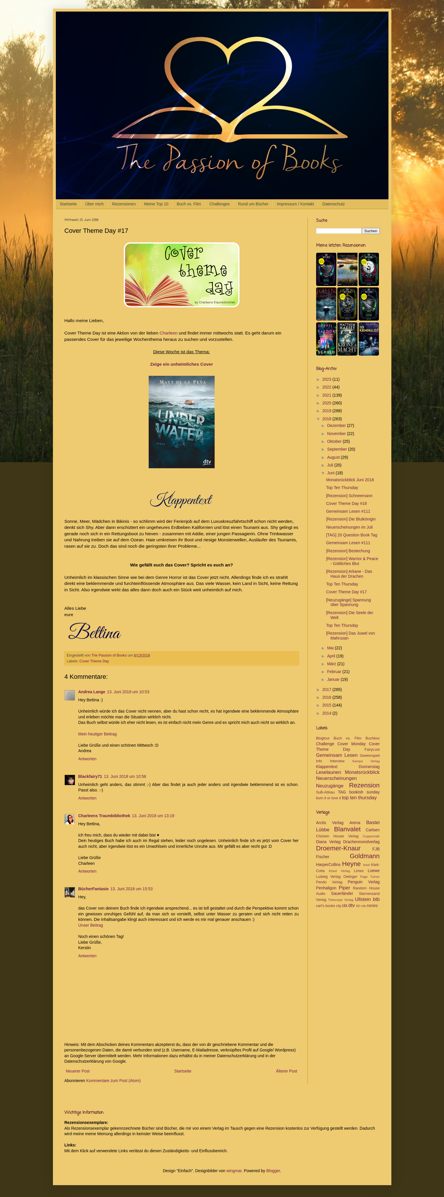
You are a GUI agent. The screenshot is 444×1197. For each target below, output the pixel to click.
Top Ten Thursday (342, 487)
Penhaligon (326, 888)
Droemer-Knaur (338, 848)
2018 (327, 419)
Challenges (219, 204)
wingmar (234, 1170)
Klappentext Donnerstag (348, 766)
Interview (337, 761)
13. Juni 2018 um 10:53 (128, 691)
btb (376, 899)
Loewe (373, 870)
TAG (342, 792)
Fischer (322, 856)
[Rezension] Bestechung (348, 551)
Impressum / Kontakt (295, 204)
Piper (344, 888)
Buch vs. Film (189, 204)
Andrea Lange (91, 691)
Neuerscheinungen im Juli (349, 527)
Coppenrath (371, 836)
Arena (354, 822)
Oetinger (350, 877)
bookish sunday (364, 792)
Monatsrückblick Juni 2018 (350, 479)
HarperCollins (328, 864)
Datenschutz (334, 204)
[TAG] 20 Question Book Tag (351, 535)
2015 (327, 705)
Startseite (68, 204)
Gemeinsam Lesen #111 (348, 511)
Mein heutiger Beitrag (97, 734)
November (337, 433)
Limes (359, 871)
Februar (334, 671)
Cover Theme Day (94, 661)
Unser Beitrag (90, 925)
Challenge (325, 743)
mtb (363, 906)
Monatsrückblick (362, 772)
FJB (376, 849)
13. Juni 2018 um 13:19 (153, 815)
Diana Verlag (328, 841)
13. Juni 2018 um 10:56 (125, 776)
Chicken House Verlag (337, 836)
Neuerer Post (78, 1071)
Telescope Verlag (340, 900)
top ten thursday (359, 797)
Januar (334, 679)
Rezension (364, 785)
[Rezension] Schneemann (349, 495)
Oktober (335, 441)
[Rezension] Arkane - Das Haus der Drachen (349, 574)
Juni (331, 473)
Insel (366, 865)
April (331, 656)
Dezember (337, 425)
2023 (327, 379)
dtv (351, 905)
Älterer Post (286, 1071)
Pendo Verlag (329, 882)
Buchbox (373, 738)
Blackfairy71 (90, 776)
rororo (372, 905)
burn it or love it (328, 798)
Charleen (169, 332)
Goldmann (364, 856)
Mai (331, 648)
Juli (330, 465)
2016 (327, 697)
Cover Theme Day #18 (346, 503)
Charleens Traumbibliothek (104, 815)
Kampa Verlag (365, 761)
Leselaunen (328, 772)
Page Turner (370, 876)
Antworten (87, 759)
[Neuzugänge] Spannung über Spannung (348, 602)
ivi (358, 906)
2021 (327, 395)
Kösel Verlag (339, 871)
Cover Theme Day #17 (346, 592)
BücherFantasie (93, 888)
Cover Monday (351, 743)
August (334, 457)
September (337, 449)
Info (319, 761)
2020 (327, 403)
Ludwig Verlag (328, 877)
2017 (327, 689)
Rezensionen (124, 204)
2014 (327, 713)
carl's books (325, 906)
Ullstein (363, 899)
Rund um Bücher (253, 204)
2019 (327, 410)
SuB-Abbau (325, 792)
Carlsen (372, 830)
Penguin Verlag (363, 882)
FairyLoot (372, 750)
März (332, 663)
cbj (338, 906)
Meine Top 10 (156, 204)
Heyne (351, 863)
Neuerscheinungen (336, 778)
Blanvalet (347, 829)
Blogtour (323, 738)
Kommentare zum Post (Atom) (113, 1080)
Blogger (273, 1170)
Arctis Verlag (330, 822)
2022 (327, 387)
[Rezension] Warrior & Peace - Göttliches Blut (352, 561)
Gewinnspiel (370, 756)
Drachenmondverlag (361, 841)
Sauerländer (342, 893)
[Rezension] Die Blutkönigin (350, 519)
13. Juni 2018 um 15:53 (131, 888)
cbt (344, 905)
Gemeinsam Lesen (337, 755)
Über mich (94, 204)
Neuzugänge (330, 786)
